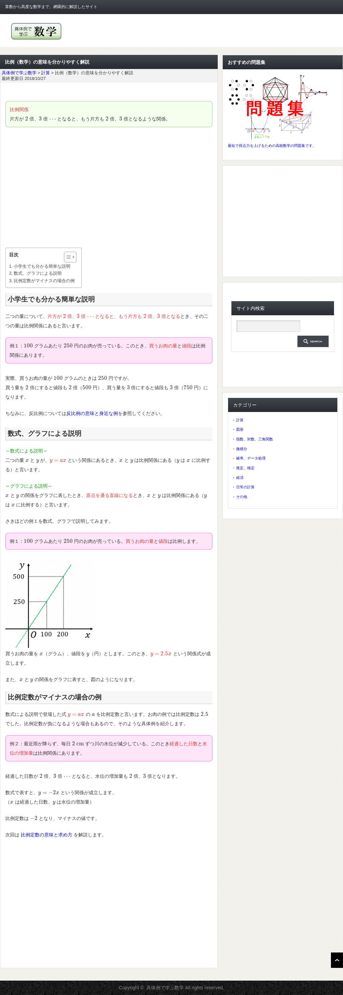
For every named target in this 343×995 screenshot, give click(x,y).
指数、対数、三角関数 (254, 439)
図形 (240, 429)
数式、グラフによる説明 (38, 273)
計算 (240, 420)
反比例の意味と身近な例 (92, 413)
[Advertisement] (108, 187)
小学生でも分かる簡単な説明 (42, 266)
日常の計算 (245, 487)
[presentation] (26, 118)
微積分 (241, 449)
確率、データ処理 (251, 458)
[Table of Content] (70, 257)
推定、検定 (245, 468)
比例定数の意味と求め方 (46, 834)
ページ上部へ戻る (337, 960)
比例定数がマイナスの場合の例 (44, 280)
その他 (241, 497)
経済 (240, 478)
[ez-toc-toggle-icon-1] (67, 257)
